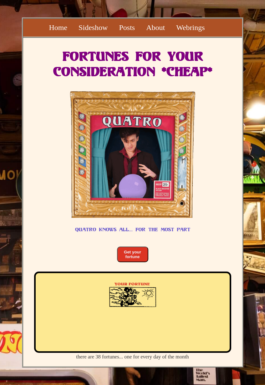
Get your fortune (132, 254)
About (155, 27)
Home (58, 27)
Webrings (190, 27)
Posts (127, 27)
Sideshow (93, 27)
